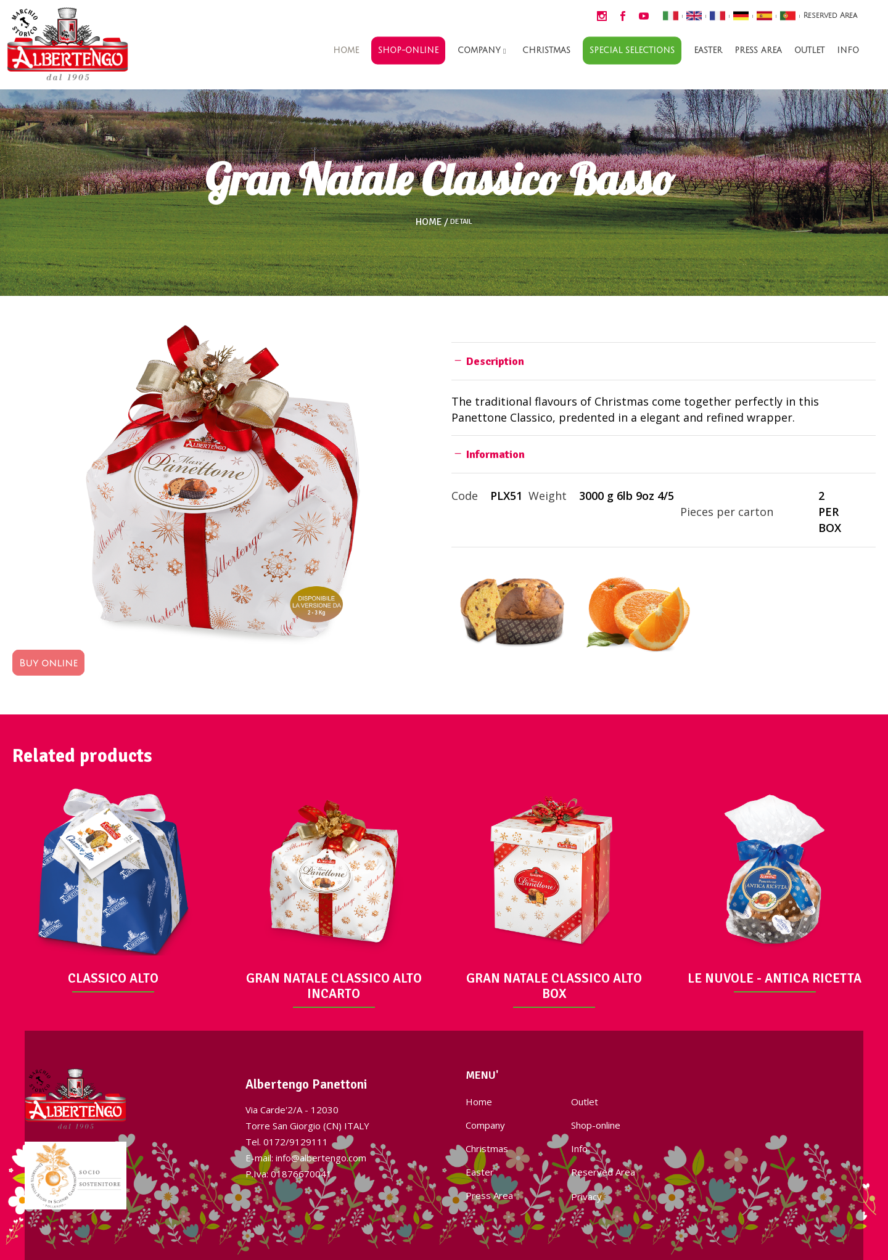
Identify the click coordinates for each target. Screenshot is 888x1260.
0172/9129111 (295, 1141)
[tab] (663, 361)
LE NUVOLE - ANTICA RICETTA (774, 978)
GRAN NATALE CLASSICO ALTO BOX (554, 986)
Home (429, 222)
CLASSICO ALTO (113, 978)
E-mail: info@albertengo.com (305, 1158)
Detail (461, 222)
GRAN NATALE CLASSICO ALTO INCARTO (334, 986)
